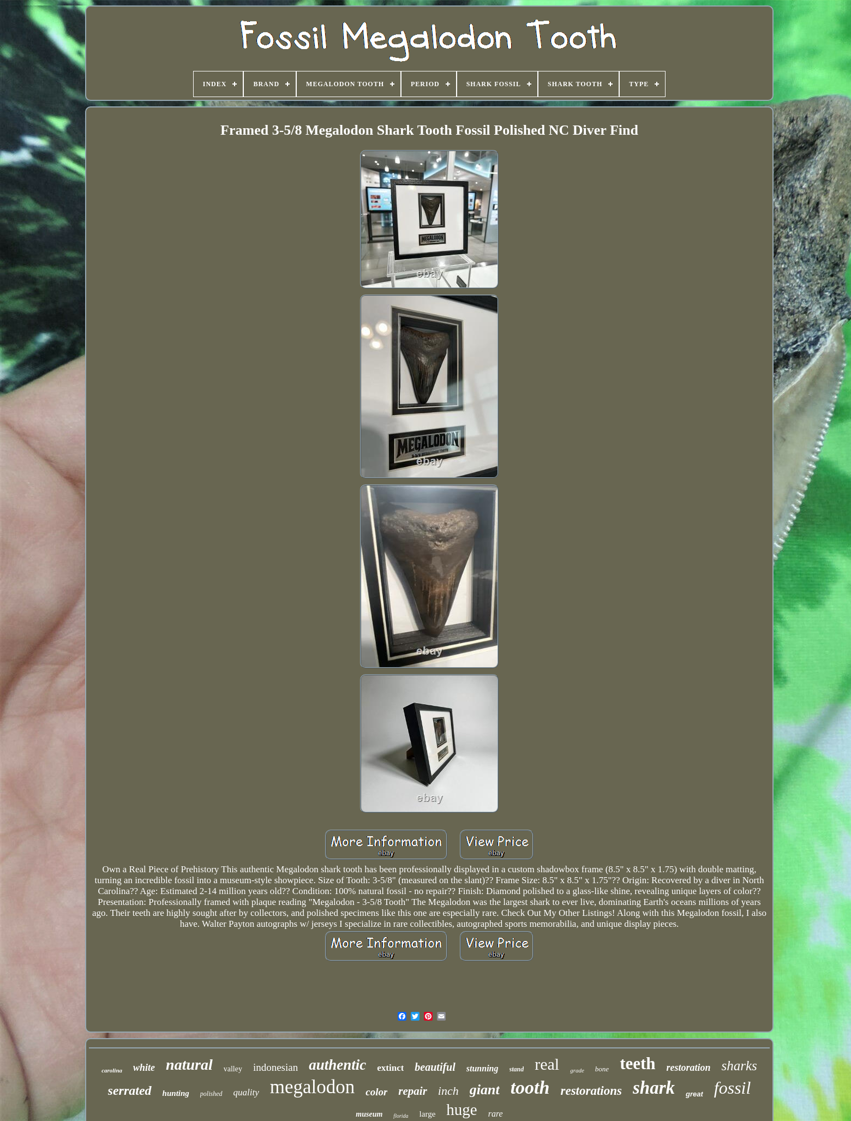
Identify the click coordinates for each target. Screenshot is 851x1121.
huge (461, 1109)
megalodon (312, 1087)
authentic (337, 1065)
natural (189, 1064)
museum (369, 1114)
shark (654, 1088)
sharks (739, 1065)
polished (211, 1094)
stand (517, 1069)
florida (400, 1116)
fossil (732, 1088)
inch (448, 1091)
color (376, 1092)
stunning (482, 1068)
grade (577, 1070)
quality (246, 1092)
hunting (176, 1093)
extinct (390, 1068)
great (694, 1094)
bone (602, 1069)
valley (233, 1069)
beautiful (435, 1067)
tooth (530, 1087)
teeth (637, 1063)
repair (412, 1091)
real (547, 1064)
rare (495, 1113)
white (144, 1067)
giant (485, 1090)
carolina (111, 1070)
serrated (130, 1090)
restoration (689, 1067)
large (427, 1114)
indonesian (275, 1067)
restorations (590, 1091)
